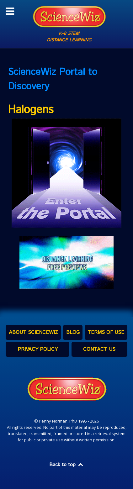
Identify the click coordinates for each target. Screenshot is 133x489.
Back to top (66, 464)
